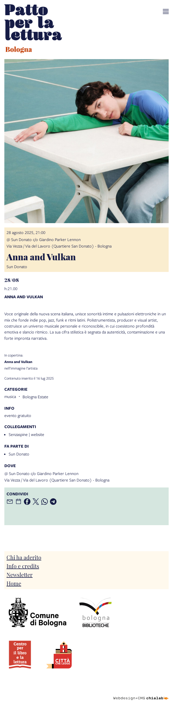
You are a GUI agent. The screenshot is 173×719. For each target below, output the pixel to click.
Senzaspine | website (26, 434)
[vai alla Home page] (33, 29)
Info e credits (23, 566)
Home (14, 583)
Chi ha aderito (24, 557)
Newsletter (20, 574)
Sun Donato (19, 454)
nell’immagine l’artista (86, 362)
